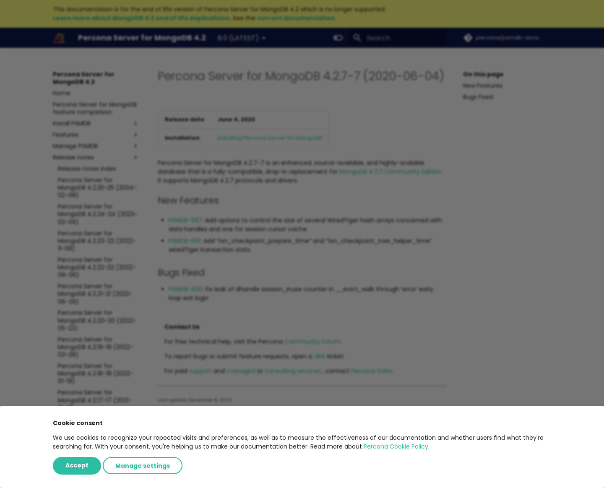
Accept (77, 465)
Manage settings (142, 465)
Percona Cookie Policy (396, 446)
